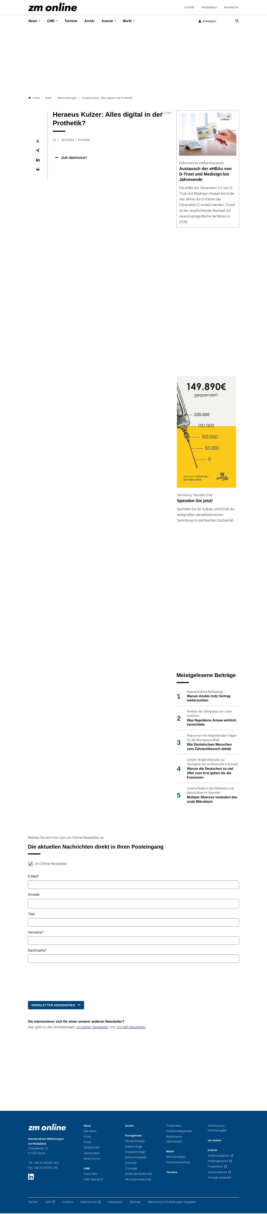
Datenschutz (88, 1202)
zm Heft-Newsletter (131, 1028)
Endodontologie (135, 1152)
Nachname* (37, 951)
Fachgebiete (133, 1136)
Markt (133, 21)
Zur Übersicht (73, 158)
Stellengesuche (218, 1162)
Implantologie (133, 1147)
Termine (74, 21)
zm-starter (215, 1141)
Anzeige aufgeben (219, 1178)
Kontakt (190, 7)
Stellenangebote (218, 1156)
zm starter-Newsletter (92, 1028)
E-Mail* (33, 877)
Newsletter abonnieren (53, 1005)
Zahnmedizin (92, 1154)
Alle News (90, 1132)
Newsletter (231, 7)
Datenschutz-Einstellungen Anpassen (172, 1202)
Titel (31, 915)
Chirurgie (131, 1169)
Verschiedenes (217, 1172)
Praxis (87, 1143)
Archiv (93, 21)
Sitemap (135, 1202)
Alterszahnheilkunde (138, 1180)
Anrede (33, 895)
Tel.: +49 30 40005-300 (43, 1163)
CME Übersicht (93, 1180)
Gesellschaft (92, 1148)
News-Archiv (92, 1159)
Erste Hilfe (90, 1174)
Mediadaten (209, 7)
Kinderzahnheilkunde (138, 1174)
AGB (48, 1202)
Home (34, 98)
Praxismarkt (215, 1167)
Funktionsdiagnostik (179, 1132)
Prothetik (131, 1163)
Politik (87, 1137)
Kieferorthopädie (136, 1158)
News (33, 21)
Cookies (67, 1202)
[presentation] (59, 980)
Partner (33, 1202)
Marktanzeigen (176, 1157)
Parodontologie (135, 1141)
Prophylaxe (173, 1126)
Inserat (112, 21)
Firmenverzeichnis (178, 1163)
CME (52, 21)
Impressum (115, 1202)
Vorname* (36, 933)
